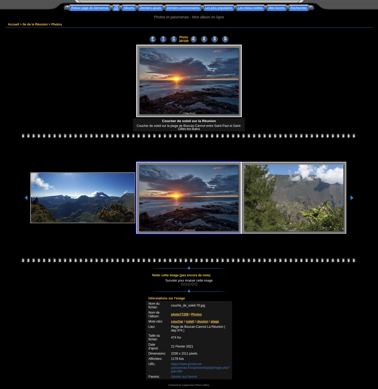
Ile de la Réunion (35, 24)
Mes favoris (277, 8)
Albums (129, 8)
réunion (202, 321)
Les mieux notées (250, 8)
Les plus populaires (218, 8)
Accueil (13, 24)
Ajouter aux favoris (184, 376)
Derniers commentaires (183, 8)
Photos (56, 24)
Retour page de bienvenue (89, 8)
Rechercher (299, 8)
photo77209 (180, 314)
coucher (177, 321)
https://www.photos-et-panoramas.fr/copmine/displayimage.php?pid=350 (200, 367)
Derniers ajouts (150, 8)
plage (215, 321)
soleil (190, 321)
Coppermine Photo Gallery (195, 385)
